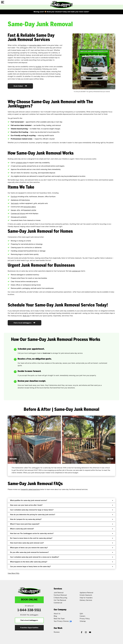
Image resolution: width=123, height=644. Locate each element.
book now (46, 353)
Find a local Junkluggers (24, 323)
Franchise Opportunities (29, 627)
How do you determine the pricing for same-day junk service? (61, 514)
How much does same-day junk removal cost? (61, 543)
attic (18, 210)
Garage (13, 210)
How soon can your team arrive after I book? (61, 505)
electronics (26, 200)
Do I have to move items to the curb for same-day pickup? (61, 538)
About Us (57, 613)
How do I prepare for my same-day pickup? (61, 519)
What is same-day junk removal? (61, 529)
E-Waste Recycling (60, 598)
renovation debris (35, 45)
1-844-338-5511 (29, 610)
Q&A (81, 613)
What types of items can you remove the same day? (61, 547)
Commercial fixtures (18, 213)
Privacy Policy (85, 618)
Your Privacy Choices (63, 621)
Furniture (14, 196)
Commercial (58, 603)
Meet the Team (59, 618)
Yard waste (15, 203)
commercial (76, 271)
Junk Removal (58, 592)
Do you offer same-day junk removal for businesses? (61, 552)
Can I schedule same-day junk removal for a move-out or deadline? (61, 557)
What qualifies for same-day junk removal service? (61, 500)
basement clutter (30, 210)
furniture (23, 45)
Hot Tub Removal (60, 600)
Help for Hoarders (86, 598)
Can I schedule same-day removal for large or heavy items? (61, 510)
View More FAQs (13, 573)
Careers (82, 616)
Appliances (15, 200)
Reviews (57, 632)
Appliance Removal (86, 592)
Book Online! (20, 86)
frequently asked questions (30, 489)
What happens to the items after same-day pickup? (61, 562)
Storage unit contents (19, 217)
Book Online (29, 600)
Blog (55, 616)
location (38, 66)
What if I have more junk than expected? (61, 524)
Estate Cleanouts (86, 595)
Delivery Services (86, 600)
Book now (26, 316)
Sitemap (83, 621)
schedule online (21, 162)
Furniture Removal (60, 595)
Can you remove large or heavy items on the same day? (61, 566)
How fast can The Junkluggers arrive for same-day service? (61, 533)
